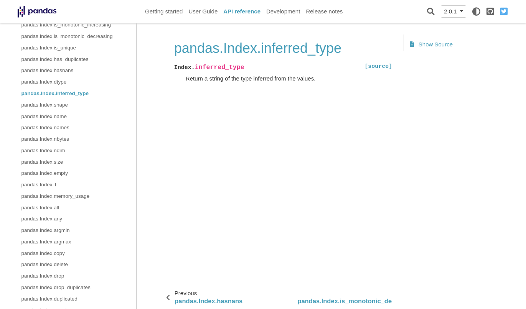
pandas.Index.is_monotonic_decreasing (67, 36)
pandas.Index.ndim (43, 150)
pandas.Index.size (42, 162)
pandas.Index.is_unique (48, 48)
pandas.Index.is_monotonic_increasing (66, 25)
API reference (242, 11)
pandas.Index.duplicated (49, 299)
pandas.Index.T (39, 184)
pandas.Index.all (40, 207)
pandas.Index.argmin (45, 230)
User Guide (203, 11)
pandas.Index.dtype (44, 82)
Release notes (324, 11)
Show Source (431, 44)
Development (283, 11)
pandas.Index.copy (43, 253)
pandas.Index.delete (44, 264)
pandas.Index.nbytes (45, 139)
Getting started (164, 11)
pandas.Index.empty (44, 173)
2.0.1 (451, 11)
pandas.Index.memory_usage (55, 196)
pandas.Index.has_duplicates (55, 59)
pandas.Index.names (45, 127)
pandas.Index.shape (44, 105)
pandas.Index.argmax (46, 242)
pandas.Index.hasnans (47, 70)
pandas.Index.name (44, 116)
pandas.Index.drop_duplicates (56, 287)
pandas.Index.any (42, 219)
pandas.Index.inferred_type (55, 93)
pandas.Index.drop (42, 276)
